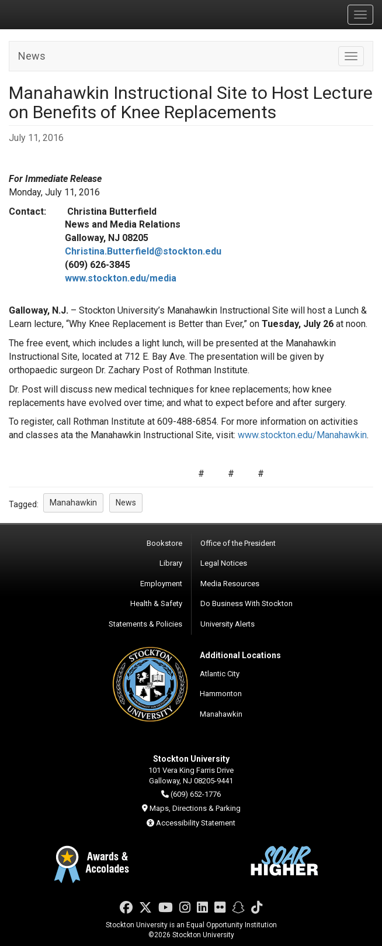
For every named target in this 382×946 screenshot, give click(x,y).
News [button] (126, 502)
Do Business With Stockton (246, 603)
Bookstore (164, 543)
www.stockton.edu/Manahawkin (302, 435)
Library (170, 563)
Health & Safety (156, 603)
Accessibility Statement (195, 822)
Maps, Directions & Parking (195, 808)
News (32, 56)
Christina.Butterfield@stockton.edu (143, 251)
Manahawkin (221, 714)
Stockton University (64, 14)
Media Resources (229, 583)
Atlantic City (219, 673)
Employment (161, 583)
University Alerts (227, 624)
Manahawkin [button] (73, 502)
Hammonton (221, 693)
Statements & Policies (145, 624)
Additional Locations (240, 655)
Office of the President (238, 543)
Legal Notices (223, 563)
